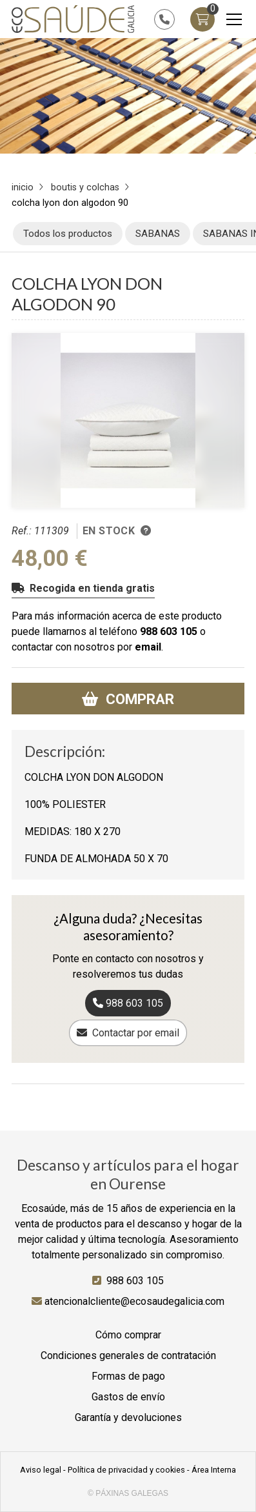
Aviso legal (40, 1470)
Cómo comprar (128, 1335)
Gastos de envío (128, 1397)
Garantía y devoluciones (128, 1417)
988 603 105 (168, 631)
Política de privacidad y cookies (126, 1470)
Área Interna (214, 1470)
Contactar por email (135, 1033)
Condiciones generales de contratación (128, 1355)
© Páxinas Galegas (128, 1493)
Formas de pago (128, 1376)
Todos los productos (67, 233)
